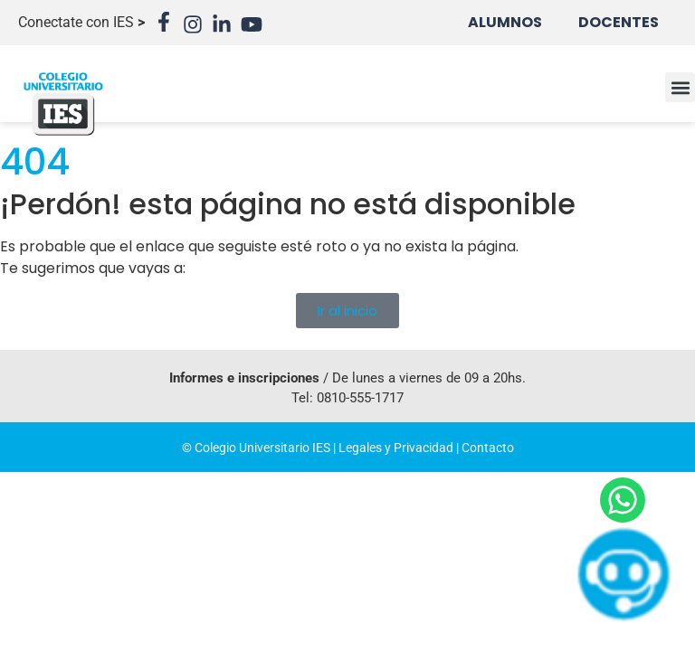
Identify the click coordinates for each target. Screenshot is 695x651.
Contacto (488, 447)
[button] (680, 87)
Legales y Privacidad (395, 447)
